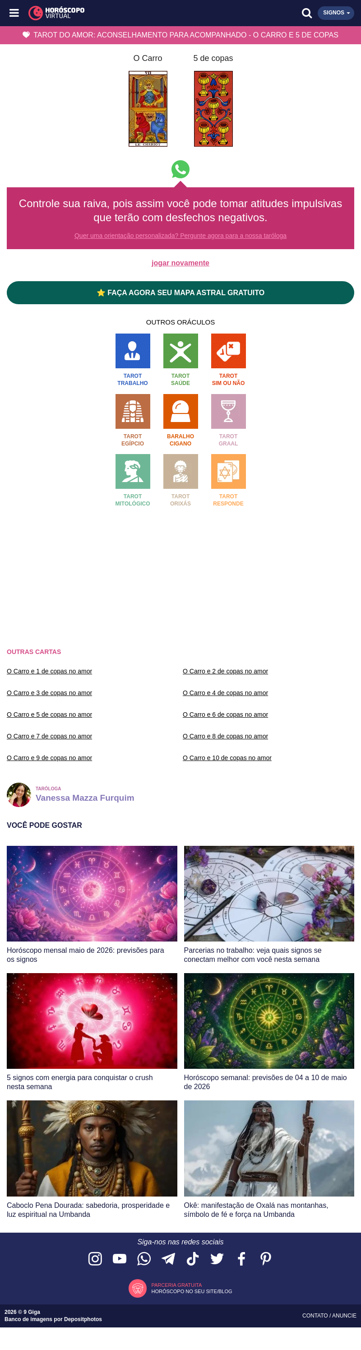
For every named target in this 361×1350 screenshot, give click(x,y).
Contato (315, 1316)
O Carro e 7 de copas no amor (49, 736)
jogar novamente (180, 263)
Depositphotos (83, 1319)
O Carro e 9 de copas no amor (49, 757)
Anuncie (344, 1316)
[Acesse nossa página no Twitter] (217, 1259)
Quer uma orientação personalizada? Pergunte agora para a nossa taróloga (180, 235)
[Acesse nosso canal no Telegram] (168, 1259)
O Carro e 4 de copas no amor (225, 692)
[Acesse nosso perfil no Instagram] (95, 1259)
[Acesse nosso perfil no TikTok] (192, 1259)
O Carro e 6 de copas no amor (225, 714)
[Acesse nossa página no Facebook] (241, 1259)
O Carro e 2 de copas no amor (225, 671)
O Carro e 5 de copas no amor (49, 714)
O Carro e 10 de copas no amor (227, 757)
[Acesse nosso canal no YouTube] (119, 1259)
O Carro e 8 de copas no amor (225, 736)
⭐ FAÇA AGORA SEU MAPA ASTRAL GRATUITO (180, 293)
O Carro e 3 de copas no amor (49, 692)
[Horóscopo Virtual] (98, 13)
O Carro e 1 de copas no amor (49, 671)
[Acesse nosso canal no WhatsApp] (144, 1259)
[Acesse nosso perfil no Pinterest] (265, 1259)
